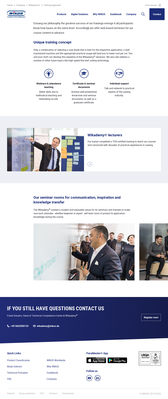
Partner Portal (101, 4)
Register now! (151, 317)
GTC (42, 393)
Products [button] (61, 14)
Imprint (10, 393)
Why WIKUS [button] (99, 14)
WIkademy (116, 4)
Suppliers (129, 4)
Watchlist (85, 4)
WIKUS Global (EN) (154, 4)
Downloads (68, 393)
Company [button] (131, 14)
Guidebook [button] (116, 14)
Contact (157, 14)
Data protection (27, 393)
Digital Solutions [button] (79, 14)
